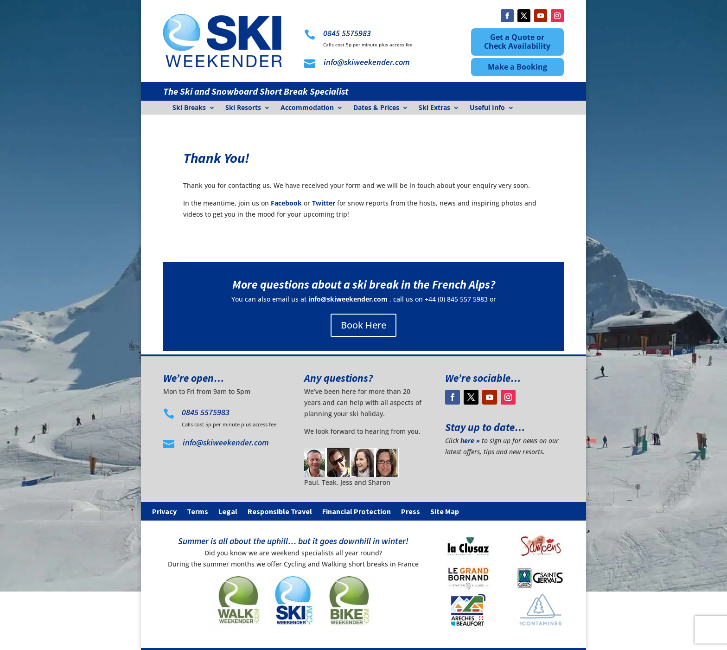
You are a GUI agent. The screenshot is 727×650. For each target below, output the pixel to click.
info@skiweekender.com (348, 299)
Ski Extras (434, 108)
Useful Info (487, 108)
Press (410, 512)
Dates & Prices (376, 108)
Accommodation (307, 108)
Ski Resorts (243, 108)
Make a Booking (517, 67)
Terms (197, 512)
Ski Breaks (189, 108)
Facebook (286, 203)
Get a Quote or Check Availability (517, 41)
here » (470, 440)
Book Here (363, 325)
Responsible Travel (280, 512)
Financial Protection (356, 512)
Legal (227, 512)
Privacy (164, 512)
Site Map (444, 512)
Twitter (323, 203)
